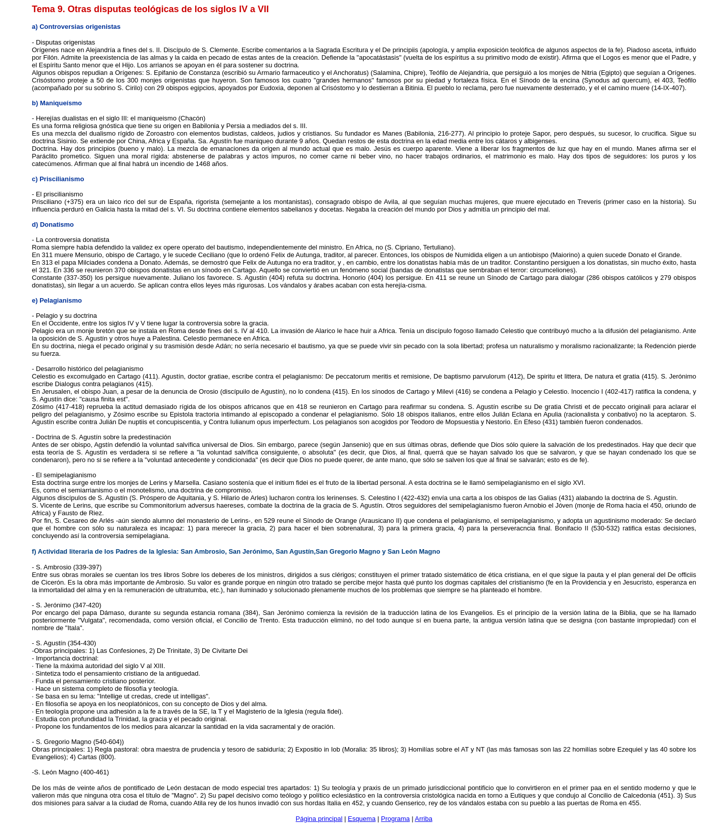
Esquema (362, 818)
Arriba (423, 818)
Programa (395, 818)
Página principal (319, 818)
